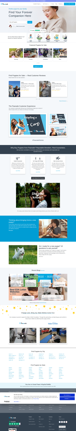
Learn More (18, 171)
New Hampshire (31, 374)
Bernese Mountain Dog (62, 395)
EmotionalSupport (48, 37)
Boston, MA (31, 354)
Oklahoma (40, 375)
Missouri (50, 372)
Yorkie (60, 409)
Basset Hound (41, 395)
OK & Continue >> (67, 422)
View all (42, 270)
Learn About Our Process (38, 178)
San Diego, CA (41, 358)
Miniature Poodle (31, 405)
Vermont (10, 378)
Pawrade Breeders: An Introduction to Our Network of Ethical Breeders (51, 299)
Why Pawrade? (41, 419)
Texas (50, 377)
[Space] (12, 418)
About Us (50, 419)
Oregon (50, 375)
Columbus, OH (61, 354)
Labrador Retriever (22, 403)
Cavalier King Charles (52, 397)
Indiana (60, 369)
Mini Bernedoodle (51, 403)
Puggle (40, 407)
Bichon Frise (11, 397)
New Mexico (51, 374)
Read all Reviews (62, 101)
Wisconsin (50, 378)
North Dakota (21, 375)
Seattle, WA (11, 360)
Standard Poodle (41, 409)
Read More (11, 230)
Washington (31, 378)
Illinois (50, 369)
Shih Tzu (10, 409)
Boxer (40, 397)
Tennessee (41, 377)
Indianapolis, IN (61, 355)
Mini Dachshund (61, 403)
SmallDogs (30, 37)
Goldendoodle (31, 401)
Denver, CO (21, 355)
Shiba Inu (60, 407)
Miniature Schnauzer (42, 405)
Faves (52, 3)
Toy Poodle (50, 409)
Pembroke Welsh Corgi (62, 405)
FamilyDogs (39, 37)
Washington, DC (22, 360)
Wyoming (60, 378)
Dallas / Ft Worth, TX (12, 355)
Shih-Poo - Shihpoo (22, 409)
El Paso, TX (41, 355)
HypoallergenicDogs (57, 37)
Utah (60, 377)
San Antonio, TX (32, 358)
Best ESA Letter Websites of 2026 (19, 299)
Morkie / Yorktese (51, 405)
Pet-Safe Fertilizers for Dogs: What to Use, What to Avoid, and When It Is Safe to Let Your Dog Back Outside (31, 285)
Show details (16, 428)
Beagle (50, 395)
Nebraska (10, 374)
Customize (67, 425)
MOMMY (43, 0)
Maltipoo (40, 403)
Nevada (20, 374)
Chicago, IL (51, 354)
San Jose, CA (61, 358)
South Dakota (31, 377)
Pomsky (20, 407)
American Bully (11, 395)
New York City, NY (52, 357)
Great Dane (40, 401)
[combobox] (17, 22)
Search (29, 22)
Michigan (20, 372)
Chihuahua (10, 399)
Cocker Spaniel (31, 399)
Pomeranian (11, 407)
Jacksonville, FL (11, 357)
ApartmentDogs (65, 37)
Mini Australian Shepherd (22, 405)
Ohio (30, 375)
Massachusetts (11, 372)
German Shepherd (11, 401)
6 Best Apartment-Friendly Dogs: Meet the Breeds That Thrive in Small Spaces (16, 285)
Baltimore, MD (21, 354)
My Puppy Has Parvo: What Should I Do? (59, 286)
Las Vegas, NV (21, 357)
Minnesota (30, 372)
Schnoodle (50, 407)
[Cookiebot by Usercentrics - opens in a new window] (6, 429)
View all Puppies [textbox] (13, 22)
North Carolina (11, 375)
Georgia (30, 369)
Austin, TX (10, 354)
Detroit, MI (30, 355)
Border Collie (21, 397)
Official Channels (61, 419)
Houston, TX (51, 355)
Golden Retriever (21, 401)
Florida (20, 369)
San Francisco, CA (52, 358)
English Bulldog (41, 399)
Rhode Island (11, 377)
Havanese (50, 401)
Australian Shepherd (32, 395)
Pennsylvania (61, 375)
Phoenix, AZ (21, 358)
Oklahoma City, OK (62, 357)
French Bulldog (51, 399)
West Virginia (41, 378)
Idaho (40, 369)
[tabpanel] (16, 55)
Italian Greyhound (61, 401)
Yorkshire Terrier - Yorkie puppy (27, 84)
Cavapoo (60, 397)
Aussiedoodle (21, 395)
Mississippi (41, 372)
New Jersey (41, 374)
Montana (60, 372)
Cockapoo (20, 399)
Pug (29, 407)
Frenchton (60, 399)
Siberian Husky (31, 409)
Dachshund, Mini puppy (56, 84)
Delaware (10, 369)
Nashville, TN (41, 357)
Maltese (30, 403)
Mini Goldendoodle (12, 405)
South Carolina (21, 377)
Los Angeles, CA (32, 357)
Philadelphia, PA (12, 358)
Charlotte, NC (41, 354)
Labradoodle (11, 403)
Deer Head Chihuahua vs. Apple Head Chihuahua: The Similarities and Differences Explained (45, 285)
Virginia (20, 378)
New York (60, 374)
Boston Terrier (31, 397)
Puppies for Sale (38, 66)
